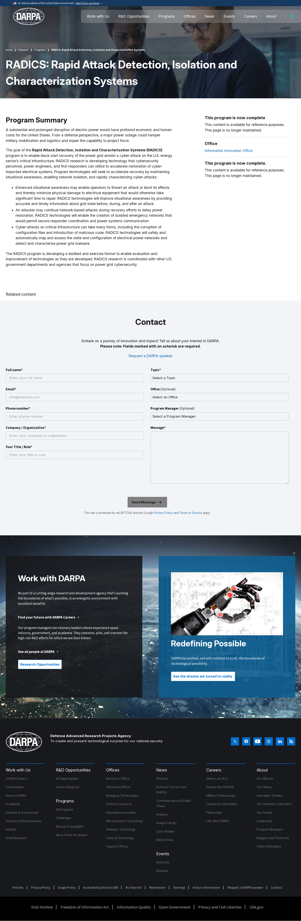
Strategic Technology (121, 829)
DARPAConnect (16, 779)
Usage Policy (67, 887)
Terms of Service (190, 512)
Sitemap (179, 887)
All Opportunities (67, 779)
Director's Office (117, 779)
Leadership (264, 821)
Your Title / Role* (19, 447)
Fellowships (214, 813)
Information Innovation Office (229, 150)
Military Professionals (221, 796)
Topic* (155, 370)
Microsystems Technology (124, 821)
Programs (166, 16)
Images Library (166, 823)
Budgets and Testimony (273, 838)
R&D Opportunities (133, 16)
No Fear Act (134, 887)
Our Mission (265, 779)
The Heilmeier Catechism (274, 804)
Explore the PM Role (220, 787)
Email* (11, 389)
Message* (158, 427)
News (209, 16)
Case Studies (165, 831)
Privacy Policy (163, 512)
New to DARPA (16, 796)
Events (229, 16)
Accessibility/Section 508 (100, 887)
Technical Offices (118, 787)
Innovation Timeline (270, 796)
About (271, 16)
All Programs (64, 809)
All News (162, 779)
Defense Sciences (119, 804)
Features (162, 814)
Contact (276, 887)
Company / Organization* (26, 427)
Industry (11, 829)
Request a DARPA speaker (150, 356)
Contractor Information (221, 804)
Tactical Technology (120, 838)
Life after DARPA (217, 821)
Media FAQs (164, 840)
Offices (190, 16)
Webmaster (157, 887)
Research (23, 50)
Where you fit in (217, 779)
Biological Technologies (122, 796)
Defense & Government (22, 813)
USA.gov (256, 907)
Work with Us (98, 16)
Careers (250, 16)
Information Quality (134, 907)
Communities (15, 787)
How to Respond (67, 787)
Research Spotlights (69, 826)
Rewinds (162, 871)
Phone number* (18, 408)
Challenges (63, 818)
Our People (264, 813)
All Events (163, 862)
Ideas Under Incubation (72, 835)
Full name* (14, 370)
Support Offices (117, 846)
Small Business (16, 838)
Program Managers (270, 829)
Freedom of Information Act (85, 907)
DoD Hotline (42, 907)
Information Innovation (121, 813)
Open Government (175, 907)
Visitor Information (269, 846)
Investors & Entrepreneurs (23, 821)
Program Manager (172, 408)
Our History (264, 787)
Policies (18, 887)
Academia (13, 804)
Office (163, 389)
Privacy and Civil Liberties (219, 907)
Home (9, 50)
